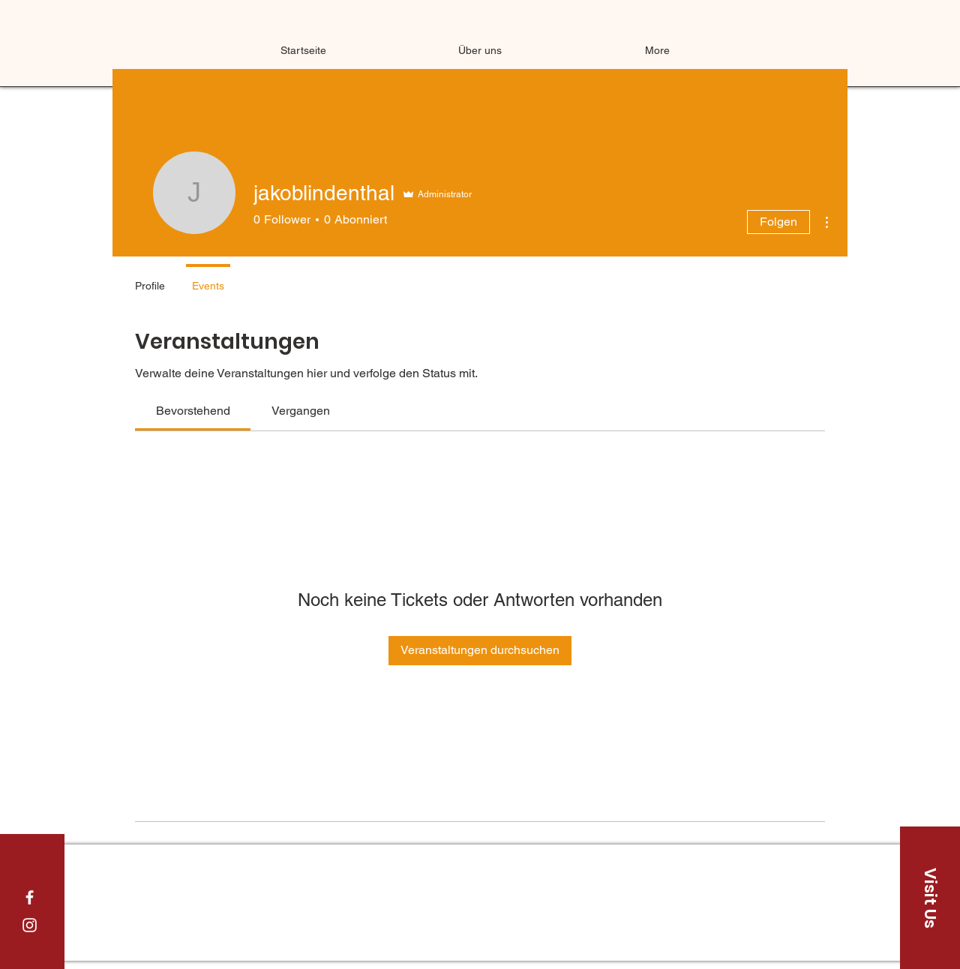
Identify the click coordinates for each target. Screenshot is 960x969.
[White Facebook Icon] (29, 897)
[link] (193, 411)
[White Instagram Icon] (29, 925)
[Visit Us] (930, 897)
